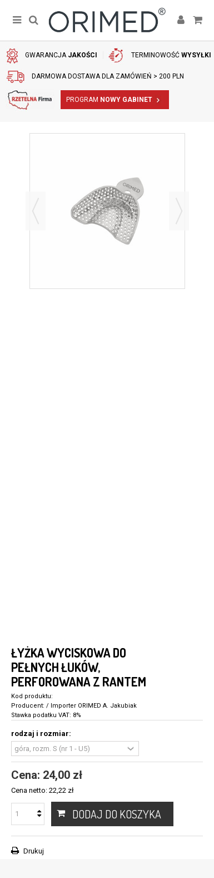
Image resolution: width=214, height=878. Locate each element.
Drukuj (33, 851)
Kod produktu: (32, 696)
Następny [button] (179, 211)
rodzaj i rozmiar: (42, 733)
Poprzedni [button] (36, 211)
